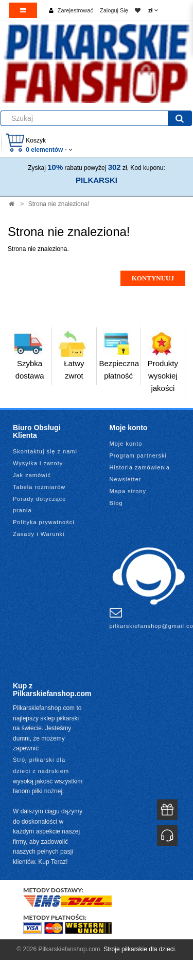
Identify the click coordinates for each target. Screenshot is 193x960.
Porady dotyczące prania (39, 504)
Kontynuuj (153, 278)
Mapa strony (128, 491)
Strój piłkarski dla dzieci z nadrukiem (41, 765)
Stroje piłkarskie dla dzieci (138, 949)
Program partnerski (138, 455)
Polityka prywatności (44, 522)
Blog (116, 503)
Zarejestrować (75, 10)
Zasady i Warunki (39, 534)
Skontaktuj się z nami (45, 451)
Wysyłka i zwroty (38, 463)
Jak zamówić (32, 475)
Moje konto (126, 443)
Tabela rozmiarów (39, 487)
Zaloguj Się (114, 10)
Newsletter (126, 479)
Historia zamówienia (140, 467)
